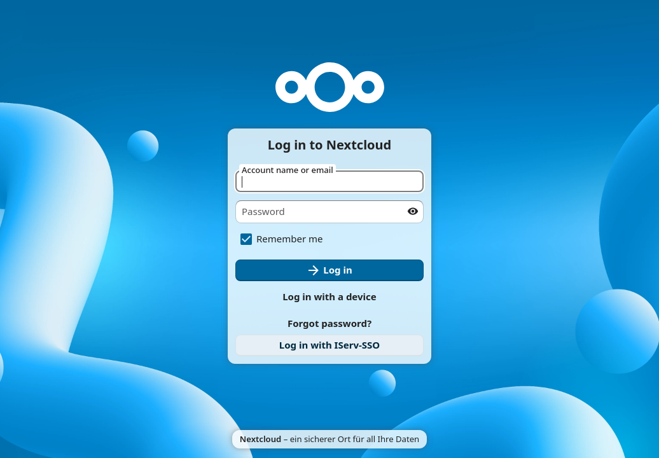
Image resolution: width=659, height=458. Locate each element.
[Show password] (412, 211)
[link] (329, 345)
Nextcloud (260, 439)
